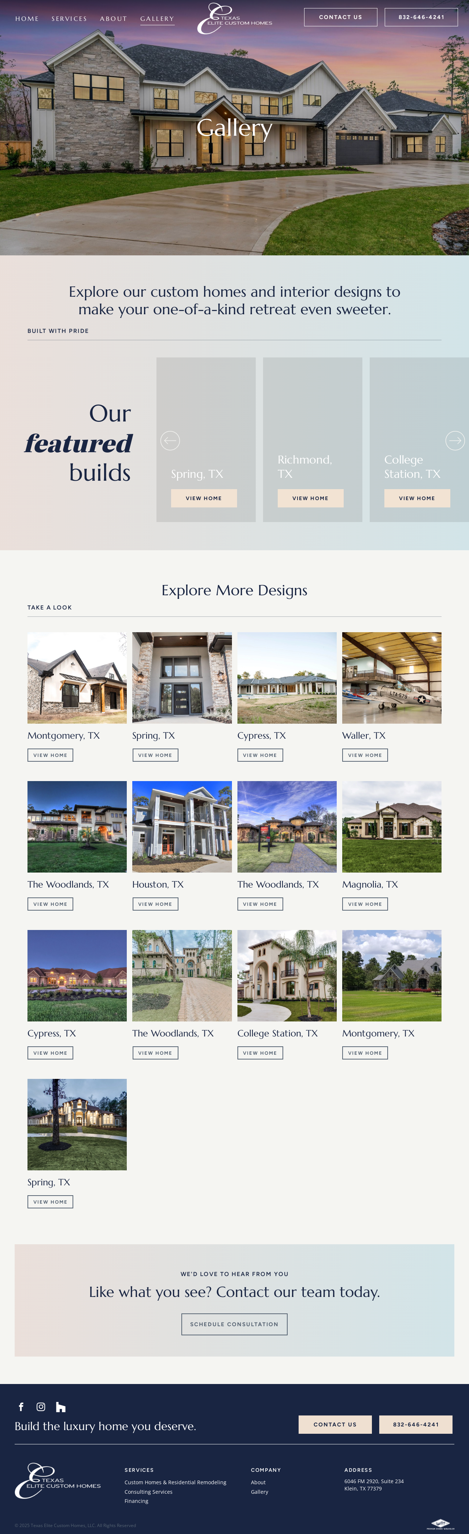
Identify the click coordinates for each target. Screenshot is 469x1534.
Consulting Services (149, 1491)
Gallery (259, 1491)
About (258, 1482)
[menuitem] (27, 18)
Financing (136, 1500)
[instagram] (40, 1407)
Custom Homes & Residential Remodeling (175, 1482)
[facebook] (21, 1407)
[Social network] (60, 1407)
